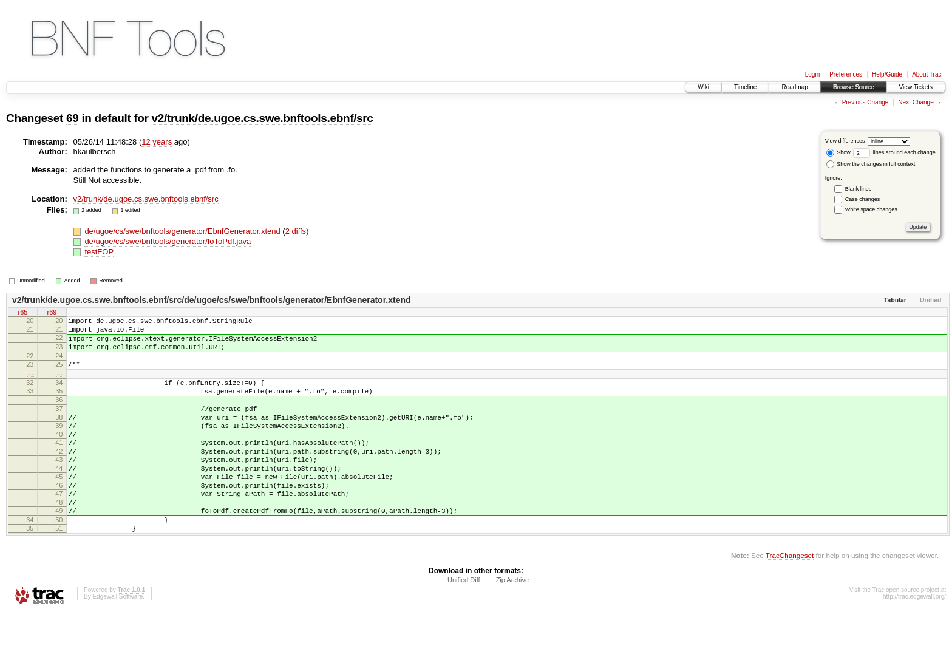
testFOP (99, 251)
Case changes (862, 199)
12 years (156, 141)
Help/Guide (887, 74)
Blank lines (858, 189)
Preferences (845, 74)
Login (812, 74)
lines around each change (894, 152)
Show (838, 152)
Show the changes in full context (871, 164)
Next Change (915, 102)
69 (72, 118)
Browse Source (853, 87)
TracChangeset (790, 603)
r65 (23, 312)
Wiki (703, 87)
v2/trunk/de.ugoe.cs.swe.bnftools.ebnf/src (262, 118)
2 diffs (295, 231)
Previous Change (865, 102)
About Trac (926, 74)
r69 (52, 312)
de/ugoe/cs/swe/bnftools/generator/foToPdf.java (167, 241)
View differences (845, 141)
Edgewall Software (117, 644)
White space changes (871, 209)
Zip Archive (512, 627)
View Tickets (916, 87)
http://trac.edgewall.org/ (914, 644)
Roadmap (794, 87)
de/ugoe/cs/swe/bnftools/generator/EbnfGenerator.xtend (183, 231)
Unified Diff (463, 627)
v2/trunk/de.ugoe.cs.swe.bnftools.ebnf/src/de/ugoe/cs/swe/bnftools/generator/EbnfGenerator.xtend (211, 300)
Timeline (745, 87)
